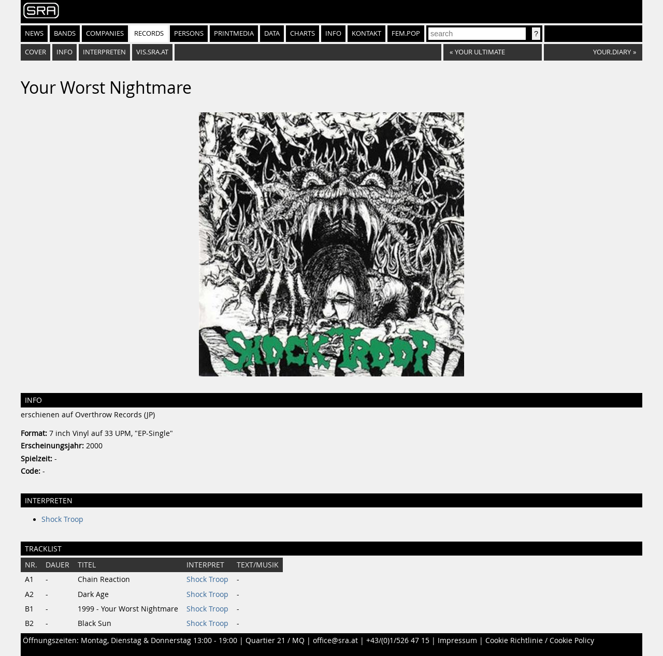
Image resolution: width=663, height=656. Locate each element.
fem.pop (406, 33)
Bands (65, 33)
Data (272, 33)
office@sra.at (335, 640)
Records (149, 33)
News (34, 33)
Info (333, 33)
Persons (189, 33)
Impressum (457, 640)
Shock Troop (62, 519)
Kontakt (366, 33)
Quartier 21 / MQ (275, 640)
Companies (105, 33)
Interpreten (104, 52)
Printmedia (234, 33)
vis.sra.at (152, 52)
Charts (302, 33)
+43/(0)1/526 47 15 (397, 640)
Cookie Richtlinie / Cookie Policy (539, 640)
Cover (35, 52)
